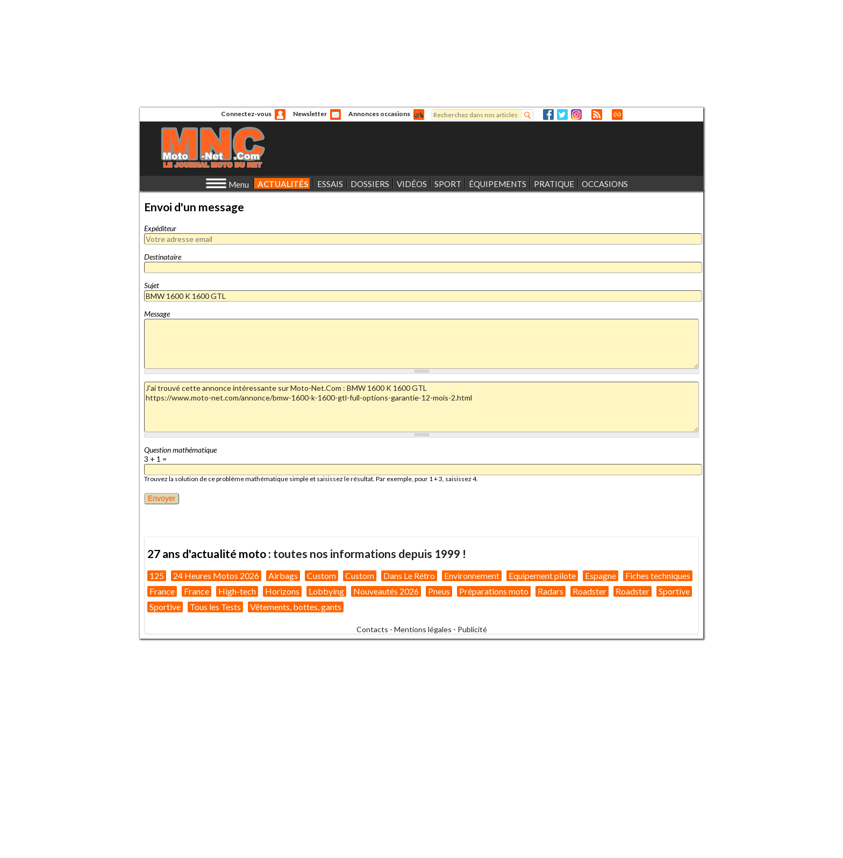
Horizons (282, 591)
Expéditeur (160, 228)
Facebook (548, 114)
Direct (617, 114)
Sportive (674, 591)
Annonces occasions (379, 114)
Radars (550, 591)
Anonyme (280, 114)
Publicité (472, 629)
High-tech (237, 591)
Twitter (562, 114)
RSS (596, 114)
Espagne (600, 575)
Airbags (283, 575)
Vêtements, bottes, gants (295, 607)
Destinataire (162, 256)
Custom (321, 575)
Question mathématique (180, 449)
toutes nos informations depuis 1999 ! (369, 553)
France (162, 591)
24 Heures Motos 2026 (216, 575)
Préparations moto (493, 591)
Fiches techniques (657, 575)
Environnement (471, 575)
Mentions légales (423, 629)
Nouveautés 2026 (386, 591)
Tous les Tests (215, 607)
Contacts (372, 629)
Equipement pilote (542, 575)
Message (157, 313)
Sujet (151, 285)
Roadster (589, 591)
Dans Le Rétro (409, 575)
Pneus (439, 591)
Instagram (576, 114)
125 (156, 575)
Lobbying (326, 591)
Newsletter (310, 114)
